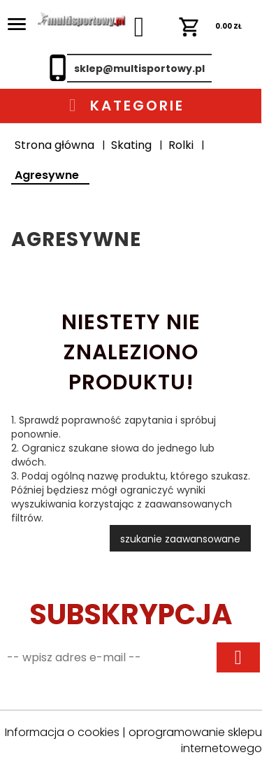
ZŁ (210, 26)
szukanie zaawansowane (180, 539)
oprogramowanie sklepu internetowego (195, 740)
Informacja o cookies (62, 732)
